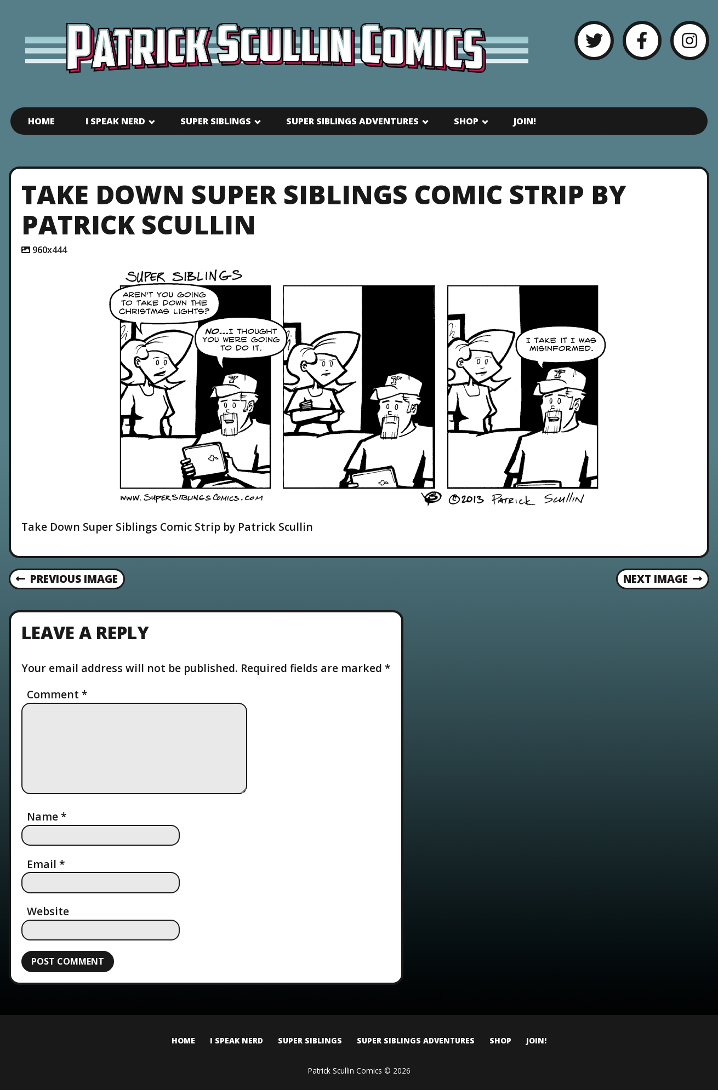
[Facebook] (642, 40)
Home (41, 121)
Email (46, 864)
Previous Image (67, 578)
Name (47, 816)
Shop (466, 121)
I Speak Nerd (115, 121)
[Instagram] (689, 40)
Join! (525, 121)
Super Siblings (215, 121)
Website (48, 911)
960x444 (49, 250)
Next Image (663, 578)
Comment (57, 694)
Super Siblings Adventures (352, 121)
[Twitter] (593, 40)
